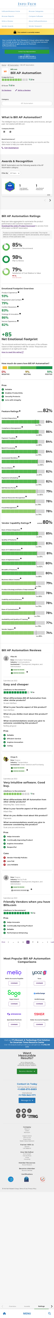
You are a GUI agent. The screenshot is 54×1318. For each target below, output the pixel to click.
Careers (27, 1130)
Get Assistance (10, 148)
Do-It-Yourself (27, 1154)
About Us (27, 1129)
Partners (27, 1146)
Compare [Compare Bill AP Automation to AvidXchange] (39, 1004)
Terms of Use (27, 1137)
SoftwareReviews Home (11, 11)
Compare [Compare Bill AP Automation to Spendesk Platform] (14, 1024)
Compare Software (36, 16)
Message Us (27, 1100)
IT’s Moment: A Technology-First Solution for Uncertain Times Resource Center (30, 1041)
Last (52, 942)
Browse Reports (8, 16)
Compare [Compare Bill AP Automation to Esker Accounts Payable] (39, 1024)
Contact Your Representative (27, 51)
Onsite (27, 1157)
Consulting (27, 1159)
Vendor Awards (7, 26)
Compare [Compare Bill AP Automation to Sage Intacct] (14, 1004)
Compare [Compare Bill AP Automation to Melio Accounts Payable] (14, 983)
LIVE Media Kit (27, 1148)
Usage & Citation (27, 1136)
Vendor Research (35, 26)
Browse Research (27, 1165)
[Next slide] (49, 200)
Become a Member (27, 1071)
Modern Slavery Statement (27, 1141)
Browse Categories (36, 11)
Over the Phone (27, 1156)
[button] (27, 1313)
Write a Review (7, 21)
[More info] (18, 292)
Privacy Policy (27, 1139)
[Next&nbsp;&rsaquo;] (47, 942)
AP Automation (13, 65)
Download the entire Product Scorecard (18, 226)
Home (4, 65)
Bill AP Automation (27, 65)
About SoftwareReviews (38, 21)
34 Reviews (6, 90)
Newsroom (27, 1132)
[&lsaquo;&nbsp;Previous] (8, 942)
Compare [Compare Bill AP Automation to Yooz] (39, 983)
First (3, 942)
